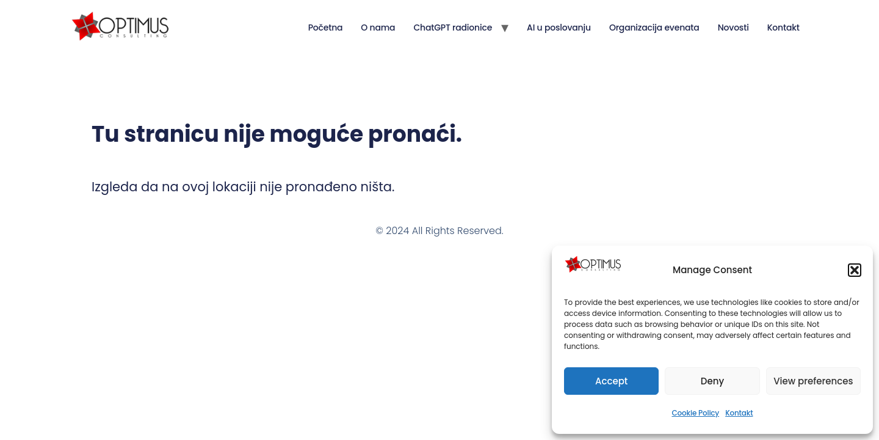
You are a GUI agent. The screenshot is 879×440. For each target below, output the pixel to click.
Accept (611, 381)
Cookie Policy (695, 413)
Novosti (733, 27)
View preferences (813, 381)
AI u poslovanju (559, 27)
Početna (325, 27)
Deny (712, 381)
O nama (378, 27)
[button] (854, 270)
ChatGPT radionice (452, 27)
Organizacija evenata (654, 27)
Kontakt (739, 413)
